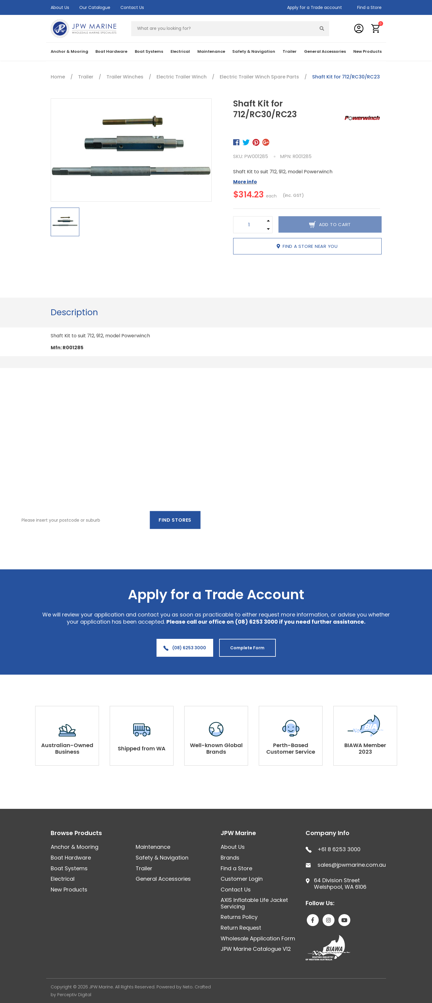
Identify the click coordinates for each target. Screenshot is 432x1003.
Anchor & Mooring (69, 51)
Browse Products (76, 833)
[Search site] (321, 28)
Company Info (327, 833)
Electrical (180, 51)
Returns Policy (239, 917)
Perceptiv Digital (74, 995)
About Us (60, 7)
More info (245, 181)
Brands (230, 857)
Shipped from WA (141, 748)
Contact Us (132, 7)
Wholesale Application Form (258, 938)
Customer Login (242, 879)
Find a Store (369, 7)
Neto (188, 987)
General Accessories (325, 51)
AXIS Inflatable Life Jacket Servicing (254, 903)
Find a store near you (307, 246)
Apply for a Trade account (314, 7)
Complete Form (247, 648)
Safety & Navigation (253, 51)
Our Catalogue (94, 7)
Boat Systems (149, 51)
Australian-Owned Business (67, 748)
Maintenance (211, 51)
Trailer (290, 51)
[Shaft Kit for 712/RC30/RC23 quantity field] (249, 225)
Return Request (241, 927)
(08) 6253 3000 (184, 648)
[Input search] (223, 28)
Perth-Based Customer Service (290, 748)
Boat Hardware (111, 51)
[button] (375, 28)
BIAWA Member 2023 (365, 748)
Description (74, 312)
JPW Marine (238, 833)
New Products (367, 51)
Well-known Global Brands (216, 748)
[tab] (74, 312)
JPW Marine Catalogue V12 (256, 949)
